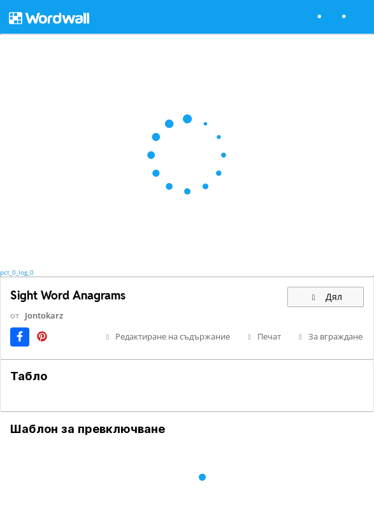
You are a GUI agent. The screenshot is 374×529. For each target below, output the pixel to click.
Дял (325, 297)
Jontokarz (44, 315)
